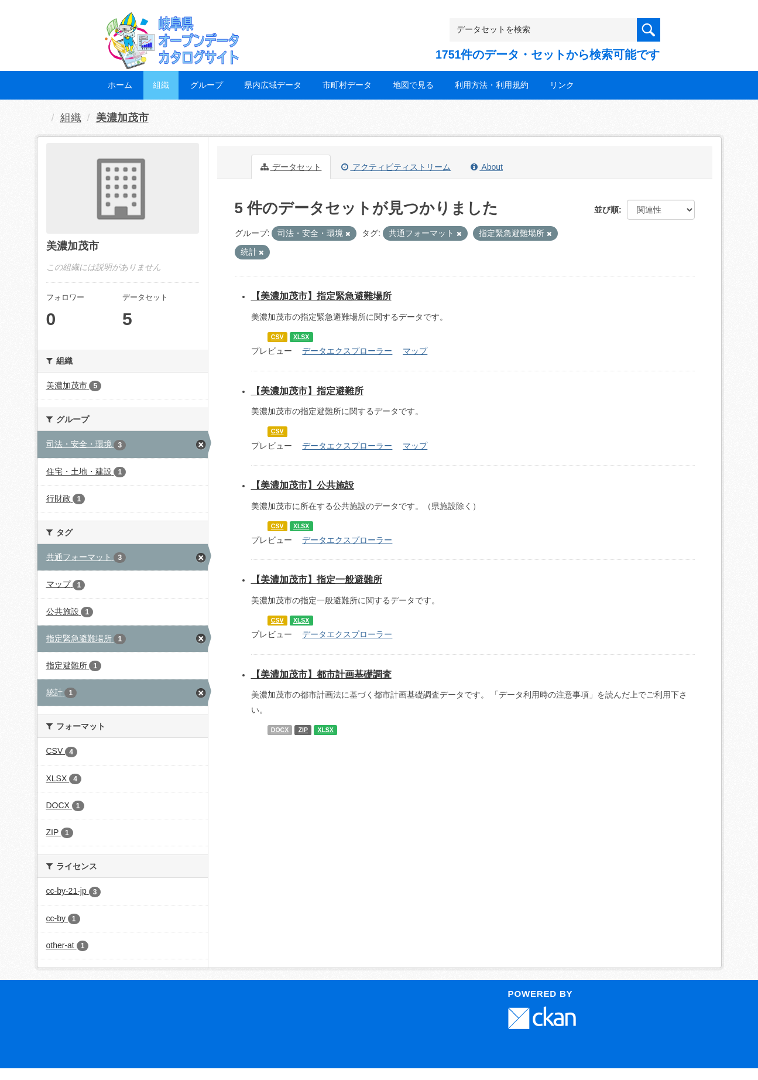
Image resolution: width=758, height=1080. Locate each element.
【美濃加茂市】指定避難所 (307, 391)
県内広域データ (272, 85)
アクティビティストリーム (396, 167)
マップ (415, 351)
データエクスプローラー (347, 351)
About (487, 167)
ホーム (120, 85)
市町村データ (347, 85)
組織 (161, 85)
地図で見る (413, 85)
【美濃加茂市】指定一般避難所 (316, 580)
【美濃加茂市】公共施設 (302, 485)
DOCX (280, 729)
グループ (206, 85)
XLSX (301, 336)
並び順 (606, 209)
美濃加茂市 (122, 118)
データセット (291, 167)
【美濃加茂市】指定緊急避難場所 (321, 296)
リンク (562, 85)
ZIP (303, 729)
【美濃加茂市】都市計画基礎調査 (321, 674)
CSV (277, 336)
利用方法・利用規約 (492, 85)
